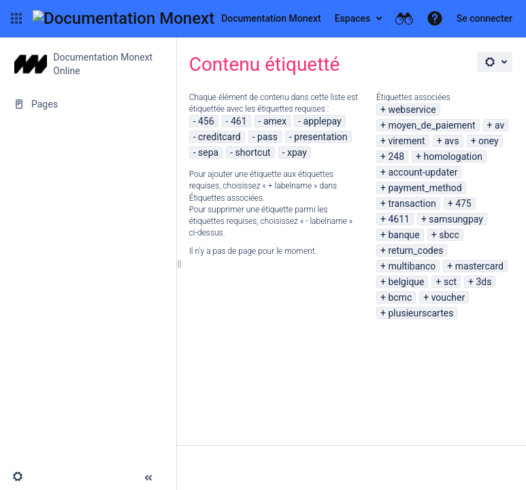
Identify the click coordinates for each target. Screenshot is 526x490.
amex (274, 121)
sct (450, 281)
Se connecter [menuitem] (484, 18)
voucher (448, 297)
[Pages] (88, 104)
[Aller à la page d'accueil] (177, 18)
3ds (483, 281)
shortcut (252, 152)
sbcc (449, 234)
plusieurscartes (420, 313)
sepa (208, 152)
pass (267, 136)
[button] (16, 18)
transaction (411, 203)
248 (396, 156)
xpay (297, 152)
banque (403, 234)
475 (463, 203)
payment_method (424, 187)
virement (406, 140)
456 (206, 121)
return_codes (415, 250)
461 (239, 121)
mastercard (479, 266)
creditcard (219, 136)
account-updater (422, 172)
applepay (322, 121)
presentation (320, 136)
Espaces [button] (353, 18)
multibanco (411, 266)
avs (451, 140)
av (499, 125)
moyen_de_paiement (431, 125)
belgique (406, 281)
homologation (452, 156)
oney (488, 140)
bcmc (400, 297)
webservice (411, 109)
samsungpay (456, 219)
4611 (398, 219)
